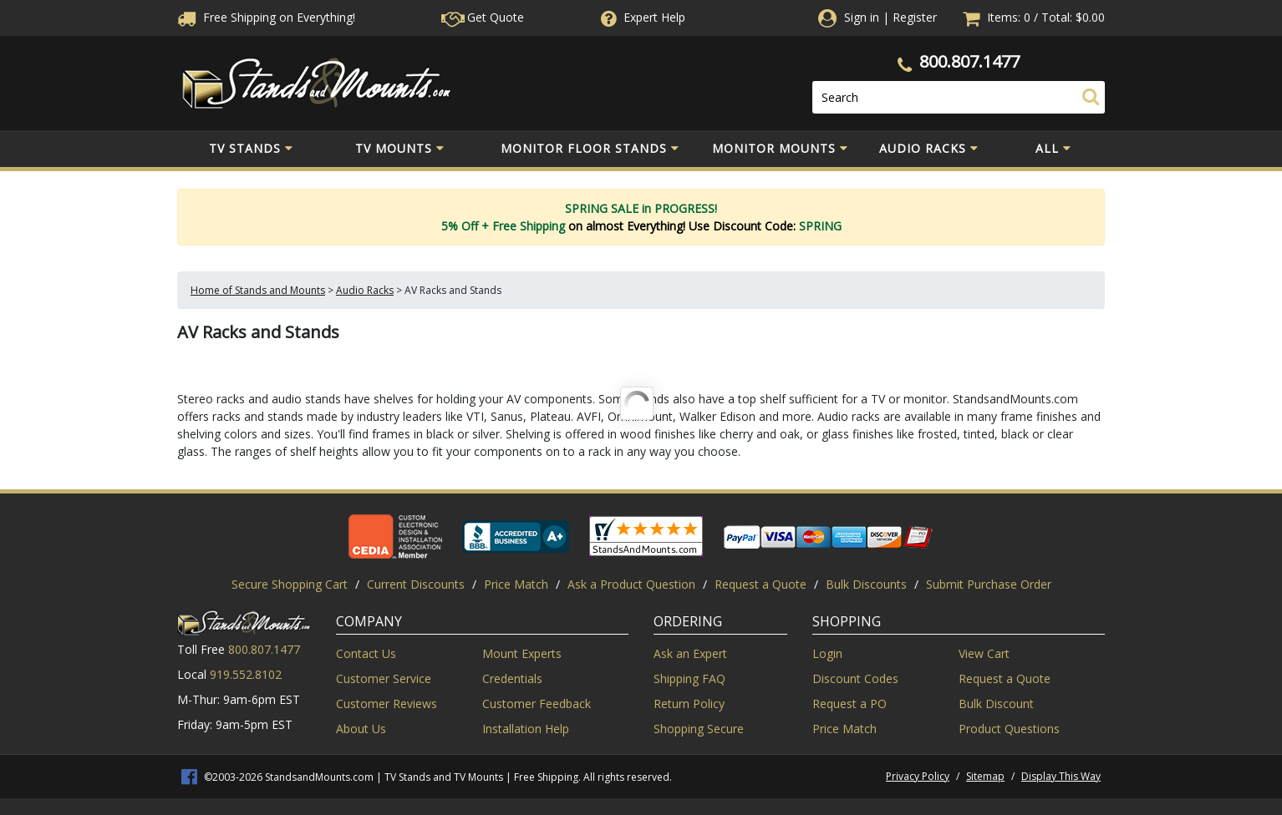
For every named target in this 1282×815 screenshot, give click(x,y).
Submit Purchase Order (988, 584)
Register (915, 17)
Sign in (861, 17)
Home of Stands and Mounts (258, 290)
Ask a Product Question (631, 584)
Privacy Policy (917, 776)
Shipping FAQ (689, 678)
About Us (361, 729)
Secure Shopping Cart (289, 584)
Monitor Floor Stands (590, 148)
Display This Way (1061, 776)
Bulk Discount (996, 703)
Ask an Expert (690, 653)
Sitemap (985, 776)
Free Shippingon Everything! (266, 17)
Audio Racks (929, 148)
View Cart (984, 653)
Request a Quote (760, 584)
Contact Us (366, 653)
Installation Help (525, 729)
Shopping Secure (699, 729)
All (1053, 148)
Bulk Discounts (866, 584)
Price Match (516, 584)
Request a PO (849, 703)
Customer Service (383, 678)
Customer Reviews (386, 703)
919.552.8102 (246, 674)
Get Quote (482, 17)
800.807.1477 (969, 61)
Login (827, 653)
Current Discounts (416, 584)
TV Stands (251, 148)
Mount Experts (522, 653)
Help (641, 17)
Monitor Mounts (780, 148)
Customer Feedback (536, 703)
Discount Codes (855, 678)
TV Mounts (400, 148)
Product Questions (1009, 729)
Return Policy (689, 703)
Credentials (512, 678)
